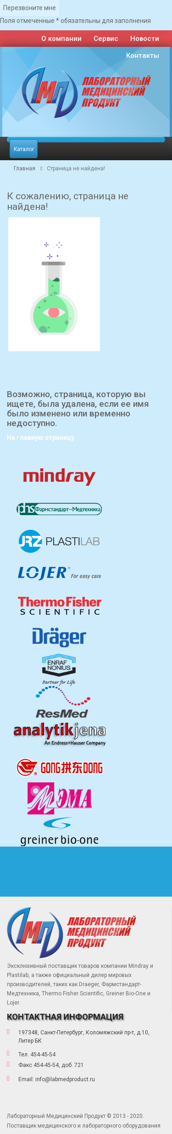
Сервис (106, 38)
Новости (144, 38)
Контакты (142, 55)
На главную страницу (40, 437)
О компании (61, 38)
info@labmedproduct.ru (65, 1079)
